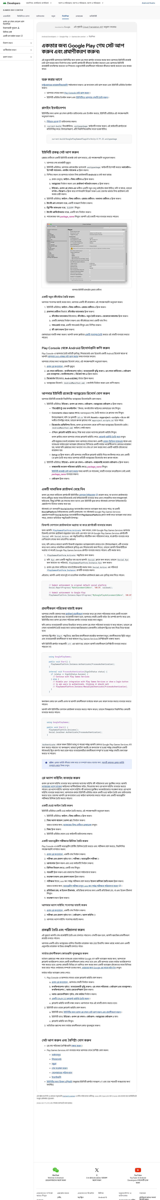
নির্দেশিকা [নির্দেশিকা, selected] (65, 16)
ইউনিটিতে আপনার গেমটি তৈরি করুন (92, 97)
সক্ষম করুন (76, 1046)
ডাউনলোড (40, 16)
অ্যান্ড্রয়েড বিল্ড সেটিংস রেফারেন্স (77, 825)
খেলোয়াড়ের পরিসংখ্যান (62, 1073)
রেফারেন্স (79, 16)
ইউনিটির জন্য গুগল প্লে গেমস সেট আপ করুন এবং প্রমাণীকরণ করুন (92, 1012)
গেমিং (59, 1197)
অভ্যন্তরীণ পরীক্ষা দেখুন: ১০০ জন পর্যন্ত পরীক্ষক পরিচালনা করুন (90, 886)
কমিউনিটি (93, 16)
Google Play (64, 37)
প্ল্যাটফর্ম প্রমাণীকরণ (74, 614)
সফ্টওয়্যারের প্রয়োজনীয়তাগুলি (55, 85)
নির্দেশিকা (92, 37)
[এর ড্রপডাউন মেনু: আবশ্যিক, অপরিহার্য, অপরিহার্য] (52, 3)
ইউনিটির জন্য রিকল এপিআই (59, 1082)
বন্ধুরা (54, 1064)
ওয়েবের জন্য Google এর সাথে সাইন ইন (99, 968)
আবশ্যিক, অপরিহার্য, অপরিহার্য (37, 3)
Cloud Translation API (93, 27)
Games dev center (13, 10)
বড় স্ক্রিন (80, 1197)
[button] (15, 43)
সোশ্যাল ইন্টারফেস (87, 495)
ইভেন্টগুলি (56, 1077)
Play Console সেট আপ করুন (76, 93)
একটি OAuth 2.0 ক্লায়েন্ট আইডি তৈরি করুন (70, 999)
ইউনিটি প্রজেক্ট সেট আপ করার (65, 471)
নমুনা (53, 16)
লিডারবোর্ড (56, 1059)
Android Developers (49, 37)
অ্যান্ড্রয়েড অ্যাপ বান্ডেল (52, 786)
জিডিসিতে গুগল (23, 16)
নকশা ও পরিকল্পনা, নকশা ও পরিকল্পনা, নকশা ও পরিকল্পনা (79, 3)
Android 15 (102, 1197)
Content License (68, 1096)
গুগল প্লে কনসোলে (55, 366)
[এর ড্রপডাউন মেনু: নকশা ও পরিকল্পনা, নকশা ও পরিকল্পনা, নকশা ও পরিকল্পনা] (103, 3)
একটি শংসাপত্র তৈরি (93, 334)
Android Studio (148, 3)
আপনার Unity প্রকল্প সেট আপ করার (63, 356)
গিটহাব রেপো (52, 121)
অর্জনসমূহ (56, 1055)
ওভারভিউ (6, 16)
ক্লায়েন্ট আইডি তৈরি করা (109, 437)
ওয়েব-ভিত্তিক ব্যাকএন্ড (113, 441)
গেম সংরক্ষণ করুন (60, 1068)
